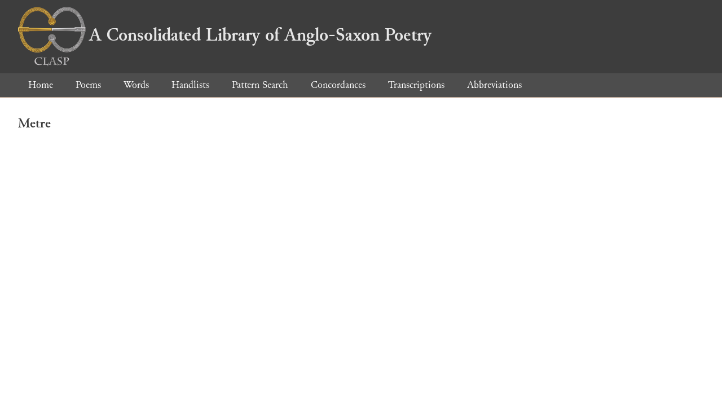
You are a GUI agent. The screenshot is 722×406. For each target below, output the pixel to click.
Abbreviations (494, 85)
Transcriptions (416, 85)
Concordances (338, 85)
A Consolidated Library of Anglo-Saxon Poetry (225, 35)
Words (136, 85)
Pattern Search (260, 85)
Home (40, 85)
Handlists (190, 85)
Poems (88, 85)
